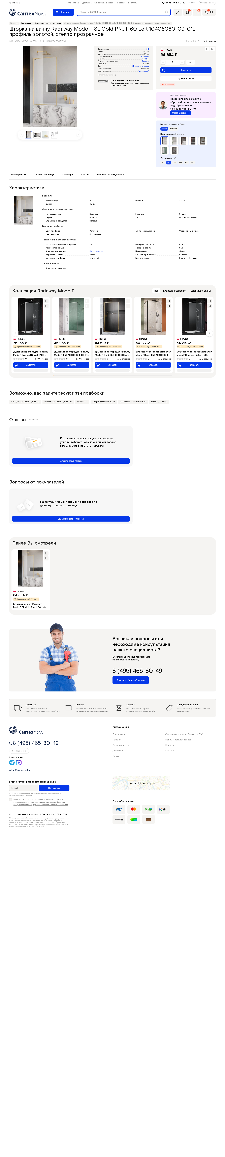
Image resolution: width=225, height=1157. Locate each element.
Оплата (116, 756)
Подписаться (54, 788)
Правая (173, 128)
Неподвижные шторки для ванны (25, 402)
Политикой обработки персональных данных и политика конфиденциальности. (36, 821)
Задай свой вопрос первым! (71, 519)
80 (180, 162)
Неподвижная (96, 251)
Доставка (87, 3)
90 (186, 162)
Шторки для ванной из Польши (133, 402)
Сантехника (82, 402)
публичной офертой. (36, 826)
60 (147, 49)
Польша (145, 61)
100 (192, 162)
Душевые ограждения (174, 291)
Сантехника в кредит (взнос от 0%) (184, 734)
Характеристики (18, 174)
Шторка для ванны (140, 66)
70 (174, 162)
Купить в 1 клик (186, 78)
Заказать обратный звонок (131, 680)
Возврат (121, 3)
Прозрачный (143, 71)
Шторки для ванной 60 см (104, 402)
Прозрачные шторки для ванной (58, 402)
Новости (169, 745)
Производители (121, 745)
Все (156, 291)
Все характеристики (107, 75)
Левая (164, 128)
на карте (149, 783)
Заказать (176, 70)
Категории (68, 174)
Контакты (132, 3)
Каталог (117, 739)
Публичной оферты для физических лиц (50, 805)
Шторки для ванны (201, 291)
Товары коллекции (44, 174)
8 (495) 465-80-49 (174, 3)
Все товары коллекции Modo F (125, 80)
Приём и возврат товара (178, 739)
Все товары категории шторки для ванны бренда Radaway (130, 84)
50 (163, 162)
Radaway (145, 56)
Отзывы (85, 174)
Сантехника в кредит (104, 3)
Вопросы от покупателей (111, 174)
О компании (73, 3)
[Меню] (63, 12)
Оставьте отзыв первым (71, 461)
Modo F (145, 59)
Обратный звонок (207, 3)
